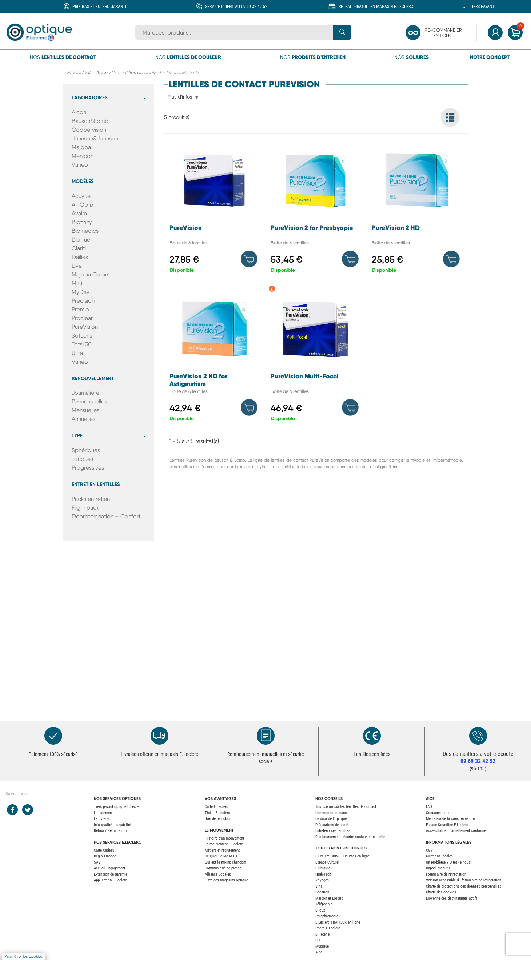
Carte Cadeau (104, 850)
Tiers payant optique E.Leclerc (117, 806)
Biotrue (81, 239)
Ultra (77, 353)
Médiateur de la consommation (450, 818)
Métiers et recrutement (222, 850)
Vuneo (80, 164)
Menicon (82, 155)
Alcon (79, 112)
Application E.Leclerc (110, 880)
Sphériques (86, 450)
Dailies (80, 257)
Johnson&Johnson (95, 138)
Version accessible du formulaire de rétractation (463, 880)
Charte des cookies (441, 892)
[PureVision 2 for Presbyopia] (315, 209)
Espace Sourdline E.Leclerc (447, 824)
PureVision (85, 326)
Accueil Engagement (109, 868)
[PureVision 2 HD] (416, 209)
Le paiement (103, 812)
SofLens (82, 335)
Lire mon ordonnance (331, 812)
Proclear (82, 318)
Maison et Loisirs (329, 898)
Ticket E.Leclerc (217, 812)
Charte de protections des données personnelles (463, 886)
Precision (83, 300)
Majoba (81, 147)
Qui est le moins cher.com (225, 862)
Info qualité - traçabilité (112, 824)
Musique (322, 946)
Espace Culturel (327, 862)
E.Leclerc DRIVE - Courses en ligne (342, 856)
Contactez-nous (438, 812)
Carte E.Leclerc (216, 806)
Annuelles (83, 418)
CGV (429, 850)
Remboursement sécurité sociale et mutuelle (350, 836)
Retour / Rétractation (110, 830)
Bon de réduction (218, 818)
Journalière (85, 392)
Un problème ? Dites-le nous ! (449, 862)
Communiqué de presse (223, 868)
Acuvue (81, 195)
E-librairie (322, 868)
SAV (97, 862)
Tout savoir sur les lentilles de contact (345, 806)
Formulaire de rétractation (446, 874)
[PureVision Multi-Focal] (315, 358)
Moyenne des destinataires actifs (452, 898)
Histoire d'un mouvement (224, 838)
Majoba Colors (90, 274)
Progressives (88, 467)
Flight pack (85, 507)
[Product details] (249, 259)
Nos (63, 57)
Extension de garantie (110, 874)
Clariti (79, 248)
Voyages (322, 880)
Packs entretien (91, 498)
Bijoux (320, 910)
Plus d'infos (180, 97)
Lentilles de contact (139, 72)
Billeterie (322, 934)
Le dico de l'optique (331, 818)
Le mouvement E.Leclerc (224, 844)
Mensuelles (85, 410)
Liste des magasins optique (226, 880)
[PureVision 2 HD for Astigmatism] (214, 358)
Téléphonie (323, 904)
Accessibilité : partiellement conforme (456, 830)
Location (322, 892)
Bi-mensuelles (89, 401)
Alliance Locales (218, 874)
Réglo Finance (105, 856)
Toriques (82, 458)
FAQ (429, 806)
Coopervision (89, 129)
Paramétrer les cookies (23, 956)
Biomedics (85, 230)
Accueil (104, 72)
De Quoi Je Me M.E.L (221, 856)
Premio (80, 309)
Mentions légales (439, 856)
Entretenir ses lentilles (332, 830)
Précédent (78, 72)
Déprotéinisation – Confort (106, 516)
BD (317, 940)
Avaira (79, 213)
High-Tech (323, 874)
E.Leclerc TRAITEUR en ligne (337, 922)
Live (77, 265)
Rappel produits (438, 868)
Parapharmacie (326, 916)
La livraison (103, 818)
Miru (77, 283)
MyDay (80, 291)
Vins (318, 886)
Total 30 (82, 344)
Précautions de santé (331, 824)
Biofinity (82, 222)
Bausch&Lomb (90, 120)
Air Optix (82, 204)
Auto (319, 952)
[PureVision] (214, 209)
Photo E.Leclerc (327, 928)
